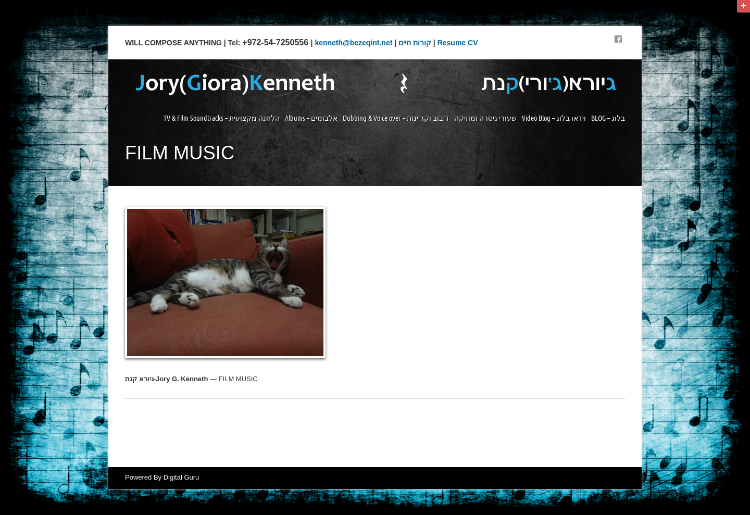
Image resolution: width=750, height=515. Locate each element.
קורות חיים (414, 43)
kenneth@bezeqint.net (353, 43)
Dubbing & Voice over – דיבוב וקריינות (396, 118)
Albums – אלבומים (311, 118)
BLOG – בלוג (608, 118)
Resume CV (458, 43)
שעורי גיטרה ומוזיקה (485, 118)
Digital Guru (181, 477)
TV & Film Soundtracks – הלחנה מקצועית (222, 118)
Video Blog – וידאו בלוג (554, 118)
